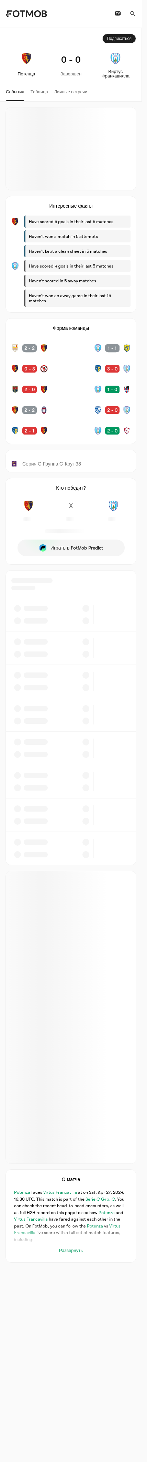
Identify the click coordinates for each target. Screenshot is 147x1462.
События (15, 91)
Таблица (39, 91)
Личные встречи (71, 91)
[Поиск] (132, 13)
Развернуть (71, 1250)
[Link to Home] (26, 13)
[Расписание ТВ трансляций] (117, 13)
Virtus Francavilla (60, 1192)
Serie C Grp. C (100, 1199)
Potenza (22, 1192)
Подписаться (119, 38)
